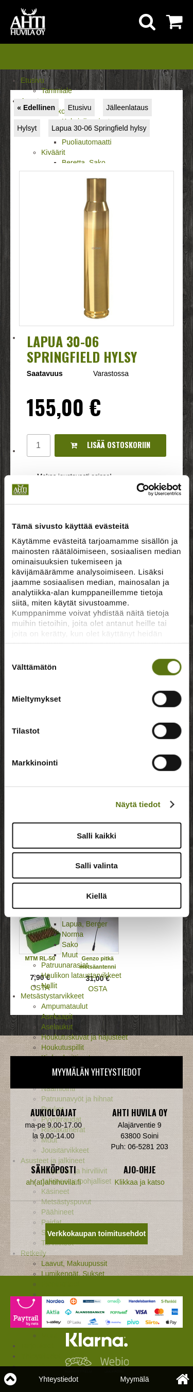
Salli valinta (96, 865)
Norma (72, 934)
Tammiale (56, 90)
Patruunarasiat (64, 965)
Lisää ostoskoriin (110, 444)
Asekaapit (57, 1016)
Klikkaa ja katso (140, 1182)
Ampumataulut (64, 1006)
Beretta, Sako (84, 162)
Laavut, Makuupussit (74, 1263)
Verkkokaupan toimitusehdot (96, 1233)
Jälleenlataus (127, 107)
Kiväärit (53, 152)
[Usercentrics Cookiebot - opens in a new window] (137, 489)
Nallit (49, 985)
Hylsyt (27, 128)
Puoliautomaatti (87, 142)
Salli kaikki (96, 835)
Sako (70, 944)
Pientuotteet (60, 1284)
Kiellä (96, 895)
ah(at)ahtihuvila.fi (53, 1182)
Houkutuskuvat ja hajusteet (84, 1037)
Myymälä (134, 1379)
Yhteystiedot (58, 1379)
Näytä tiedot (138, 804)
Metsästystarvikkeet (52, 996)
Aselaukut (57, 1027)
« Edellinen (36, 107)
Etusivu (32, 80)
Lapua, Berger (85, 924)
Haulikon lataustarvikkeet (81, 975)
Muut (70, 955)
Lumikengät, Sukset (72, 1274)
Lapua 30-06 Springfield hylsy (98, 128)
